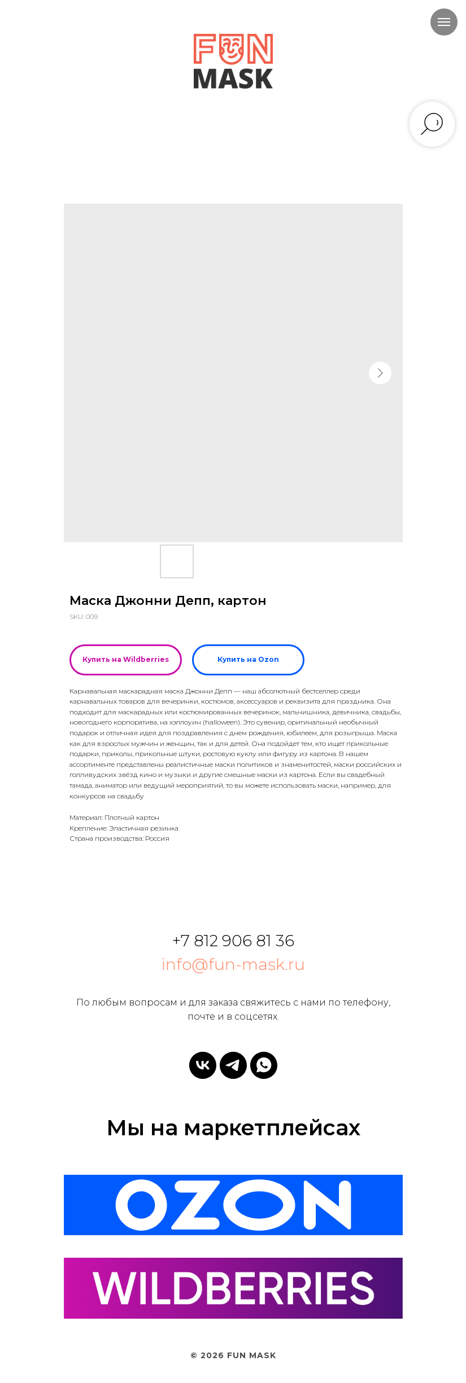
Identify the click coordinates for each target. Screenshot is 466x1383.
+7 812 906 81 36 (233, 940)
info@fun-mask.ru (233, 964)
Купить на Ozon (248, 659)
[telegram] (233, 1065)
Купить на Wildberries (125, 659)
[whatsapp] (263, 1065)
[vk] (202, 1065)
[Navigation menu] (444, 22)
